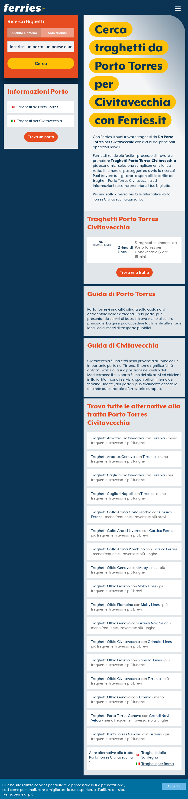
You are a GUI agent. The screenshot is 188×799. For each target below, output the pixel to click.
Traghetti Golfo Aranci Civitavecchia (121, 512)
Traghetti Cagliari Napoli (112, 494)
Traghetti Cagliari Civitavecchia (117, 475)
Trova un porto (41, 137)
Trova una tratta (134, 272)
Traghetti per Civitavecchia (39, 121)
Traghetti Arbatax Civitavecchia (117, 438)
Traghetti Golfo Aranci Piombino (118, 549)
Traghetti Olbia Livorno (110, 586)
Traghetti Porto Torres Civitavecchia (143, 161)
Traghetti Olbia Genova (111, 568)
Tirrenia (158, 438)
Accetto (173, 786)
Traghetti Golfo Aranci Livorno (116, 531)
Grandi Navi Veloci (153, 623)
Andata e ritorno (24, 33)
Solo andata (57, 33)
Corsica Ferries (161, 531)
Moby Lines (147, 568)
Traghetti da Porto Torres (37, 107)
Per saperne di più (18, 794)
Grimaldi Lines (125, 250)
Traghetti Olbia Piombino (112, 605)
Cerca (41, 63)
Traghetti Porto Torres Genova (116, 716)
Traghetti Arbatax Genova (113, 457)
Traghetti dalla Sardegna (153, 755)
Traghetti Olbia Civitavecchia (115, 642)
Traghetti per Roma (157, 764)
